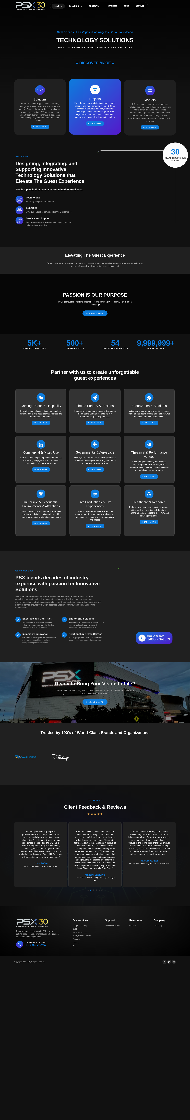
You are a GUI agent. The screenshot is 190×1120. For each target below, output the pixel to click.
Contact (140, 6)
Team (126, 6)
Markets (112, 6)
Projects (95, 6)
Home (58, 6)
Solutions (75, 6)
